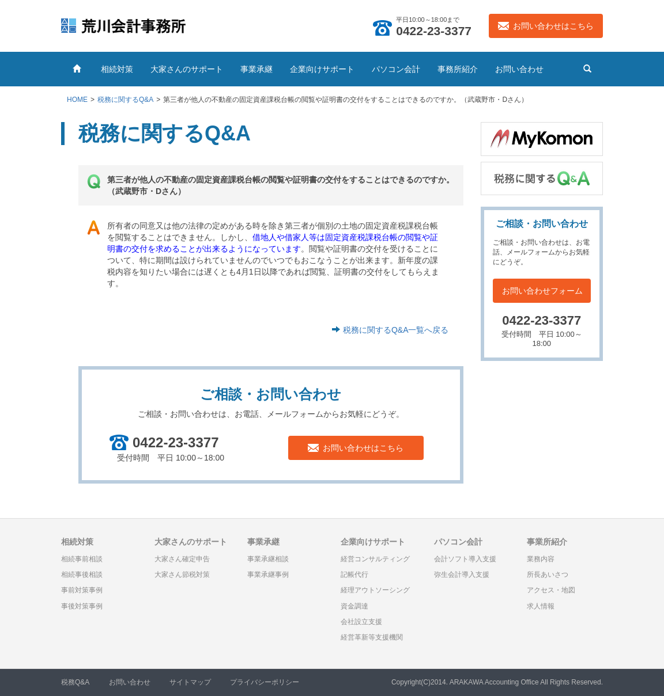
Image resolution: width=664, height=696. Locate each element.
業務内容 (540, 559)
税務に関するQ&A (125, 100)
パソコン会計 (396, 69)
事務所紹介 (457, 69)
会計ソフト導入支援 (465, 559)
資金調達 (354, 606)
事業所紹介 (547, 541)
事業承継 (256, 69)
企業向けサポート (322, 69)
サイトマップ (190, 682)
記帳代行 (354, 575)
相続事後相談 (82, 575)
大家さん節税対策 (182, 575)
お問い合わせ (519, 69)
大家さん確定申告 (182, 559)
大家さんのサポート (186, 69)
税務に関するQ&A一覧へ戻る (396, 329)
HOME (77, 100)
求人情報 (540, 606)
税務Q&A (75, 682)
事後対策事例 (82, 606)
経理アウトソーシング (375, 590)
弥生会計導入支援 (461, 575)
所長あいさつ (547, 575)
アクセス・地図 (551, 590)
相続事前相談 (82, 559)
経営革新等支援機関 (372, 637)
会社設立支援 (361, 622)
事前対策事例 (82, 590)
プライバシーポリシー (264, 682)
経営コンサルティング (375, 559)
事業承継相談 (268, 559)
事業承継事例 (268, 575)
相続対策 (117, 69)
